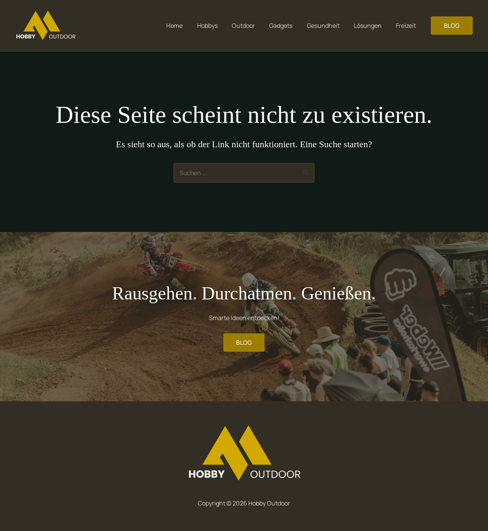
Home (188, 25)
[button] (452, 25)
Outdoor (252, 25)
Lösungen (371, 25)
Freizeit (407, 25)
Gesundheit (328, 25)
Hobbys (218, 25)
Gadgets (288, 25)
